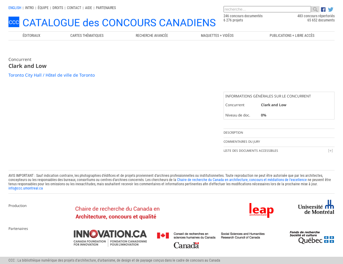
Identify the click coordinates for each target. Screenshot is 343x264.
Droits (57, 8)
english (14, 8)
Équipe (43, 8)
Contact (74, 8)
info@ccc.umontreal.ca (25, 188)
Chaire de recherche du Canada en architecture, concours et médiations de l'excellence (242, 180)
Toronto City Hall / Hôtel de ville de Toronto (51, 75)
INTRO (29, 8)
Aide (88, 8)
